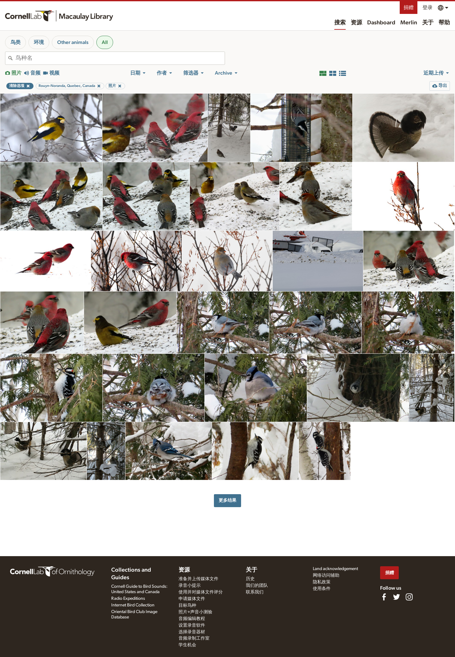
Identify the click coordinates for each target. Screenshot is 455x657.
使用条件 (322, 588)
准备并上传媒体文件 (198, 579)
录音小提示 (190, 585)
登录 (427, 7)
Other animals (72, 42)
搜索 (340, 23)
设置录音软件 (192, 625)
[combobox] (120, 58)
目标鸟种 (187, 605)
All (105, 42)
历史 (250, 579)
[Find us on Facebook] (384, 597)
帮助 (444, 23)
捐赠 (408, 7)
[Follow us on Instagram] (409, 597)
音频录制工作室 (194, 638)
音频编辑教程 (192, 619)
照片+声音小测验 (195, 612)
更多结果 (227, 500)
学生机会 (187, 645)
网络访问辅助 (326, 575)
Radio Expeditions (128, 598)
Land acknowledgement (335, 569)
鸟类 (15, 42)
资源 (356, 23)
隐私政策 (322, 582)
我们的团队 (257, 585)
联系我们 (255, 592)
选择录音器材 (192, 632)
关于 (428, 23)
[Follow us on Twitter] (396, 597)
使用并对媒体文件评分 (201, 592)
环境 (39, 42)
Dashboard (381, 23)
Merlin (408, 23)
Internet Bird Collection (133, 605)
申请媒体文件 (192, 599)
